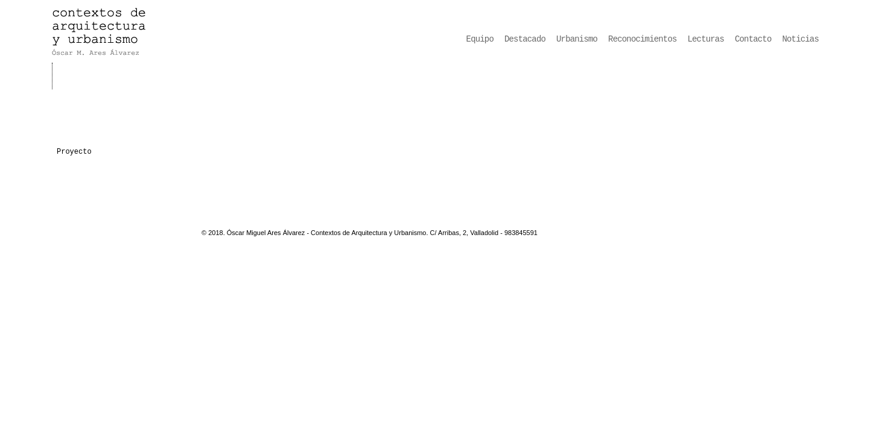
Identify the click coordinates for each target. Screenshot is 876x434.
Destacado (524, 39)
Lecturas (706, 39)
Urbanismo (576, 39)
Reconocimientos (642, 39)
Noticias (800, 39)
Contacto (753, 39)
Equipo (480, 39)
